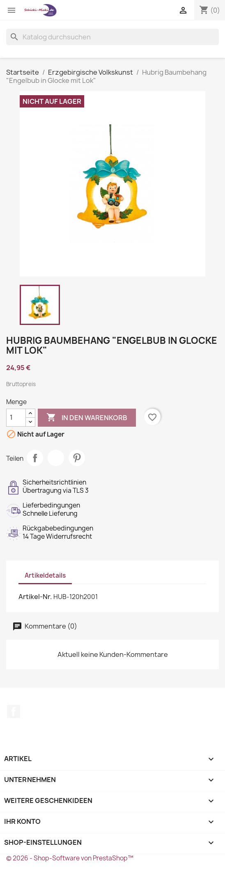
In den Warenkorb (86, 417)
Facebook (13, 711)
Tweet (56, 458)
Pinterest (77, 458)
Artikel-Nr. (35, 596)
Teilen (35, 458)
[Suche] (112, 37)
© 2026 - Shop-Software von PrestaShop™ (69, 858)
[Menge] (16, 418)
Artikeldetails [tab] (45, 575)
